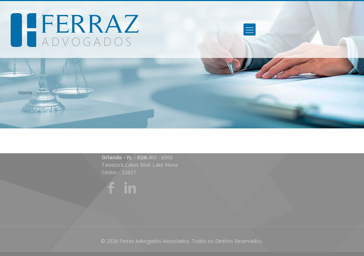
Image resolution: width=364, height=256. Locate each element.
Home (25, 92)
